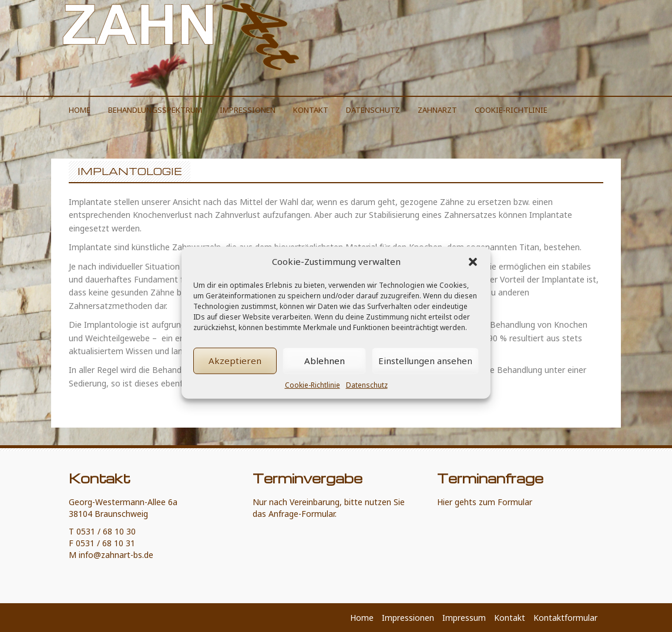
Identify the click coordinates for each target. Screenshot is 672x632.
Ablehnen (324, 372)
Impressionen (247, 110)
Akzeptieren (235, 372)
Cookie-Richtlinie (312, 396)
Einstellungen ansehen (425, 372)
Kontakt (310, 110)
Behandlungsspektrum (155, 110)
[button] (473, 273)
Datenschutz (367, 396)
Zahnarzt (437, 110)
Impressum (464, 617)
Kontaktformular (565, 617)
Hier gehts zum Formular (484, 501)
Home (79, 110)
